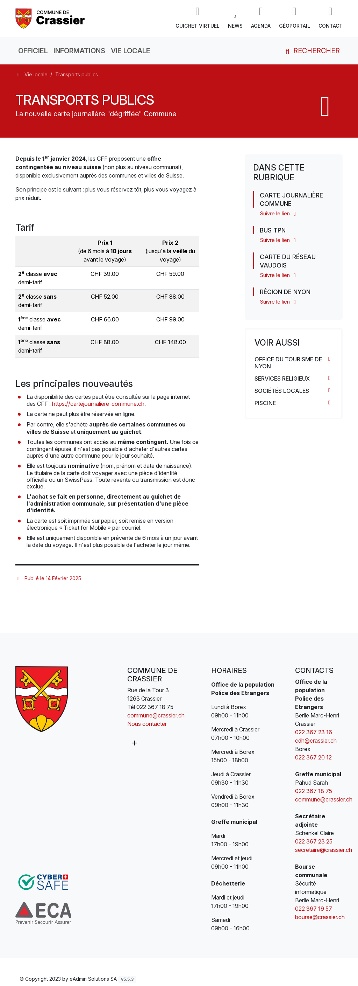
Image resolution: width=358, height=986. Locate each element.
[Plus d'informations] (134, 742)
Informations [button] (79, 51)
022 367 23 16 (313, 732)
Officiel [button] (33, 51)
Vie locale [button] (130, 51)
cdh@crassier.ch (316, 740)
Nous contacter (147, 723)
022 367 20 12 (314, 757)
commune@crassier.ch (156, 715)
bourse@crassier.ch (320, 917)
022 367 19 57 (313, 908)
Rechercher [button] (311, 51)
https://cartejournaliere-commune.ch (98, 403)
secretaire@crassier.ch (323, 849)
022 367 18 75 (154, 706)
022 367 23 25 (313, 841)
